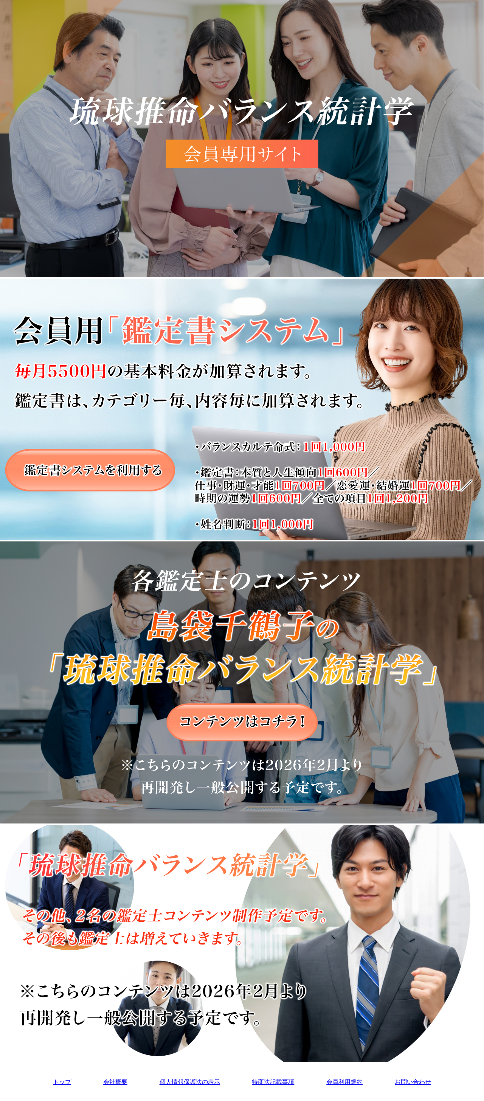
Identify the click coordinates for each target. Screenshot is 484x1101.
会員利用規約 (344, 1082)
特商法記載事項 (273, 1082)
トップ (62, 1082)
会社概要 (115, 1082)
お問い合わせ (413, 1082)
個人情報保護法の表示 (190, 1082)
